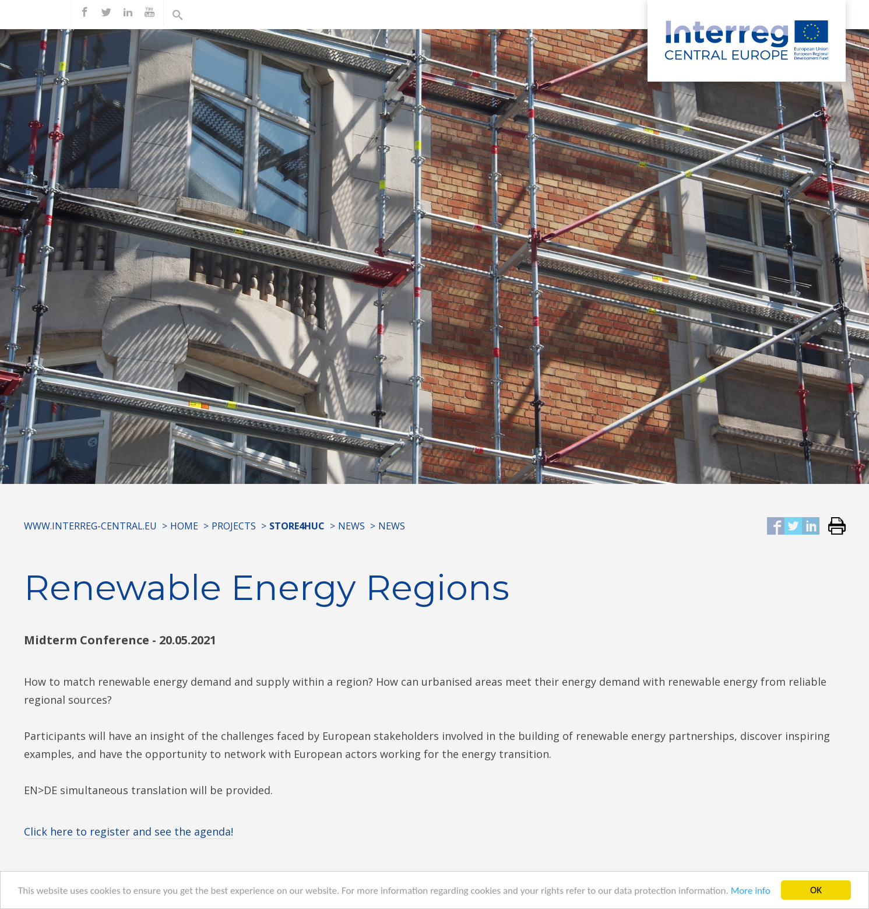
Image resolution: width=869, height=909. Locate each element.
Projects (234, 526)
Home (184, 526)
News (351, 526)
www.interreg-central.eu (90, 526)
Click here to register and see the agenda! (128, 831)
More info (751, 892)
